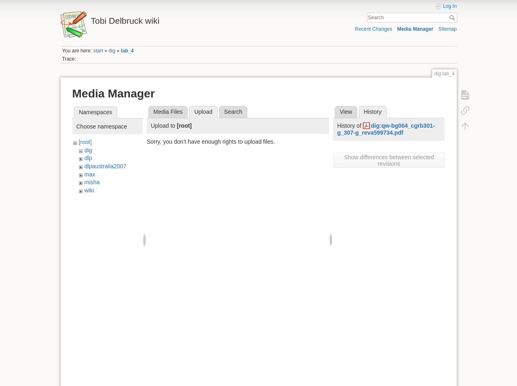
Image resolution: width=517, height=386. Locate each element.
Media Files (168, 111)
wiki (89, 190)
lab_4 (127, 51)
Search (453, 17)
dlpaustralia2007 (105, 166)
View (346, 111)
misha (91, 182)
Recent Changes (373, 29)
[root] (85, 142)
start (98, 51)
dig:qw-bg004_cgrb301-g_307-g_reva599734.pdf (386, 129)
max (89, 174)
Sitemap (448, 29)
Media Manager (415, 29)
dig (112, 51)
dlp (88, 158)
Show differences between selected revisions (389, 160)
